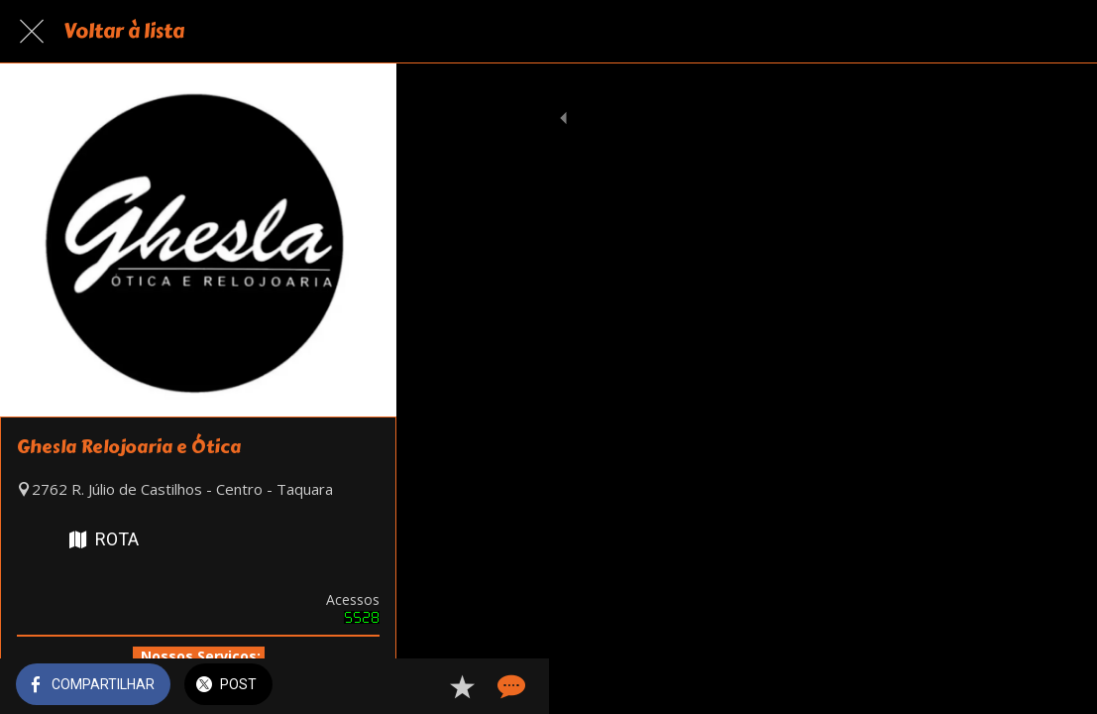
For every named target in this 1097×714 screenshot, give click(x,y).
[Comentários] (1057, 686)
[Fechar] (32, 32)
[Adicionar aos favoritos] (1010, 686)
